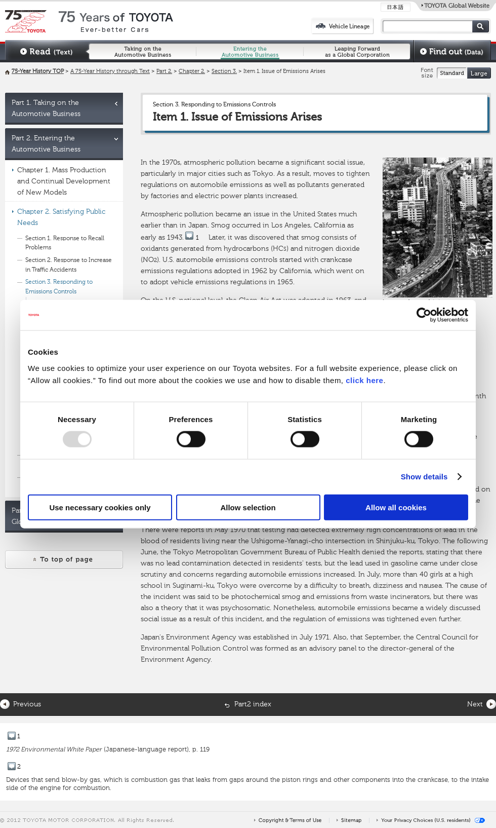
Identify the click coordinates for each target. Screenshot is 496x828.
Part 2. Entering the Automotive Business (46, 144)
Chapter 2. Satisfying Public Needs (61, 217)
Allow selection (247, 507)
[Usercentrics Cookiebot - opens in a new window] (424, 315)
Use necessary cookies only (99, 507)
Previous (27, 704)
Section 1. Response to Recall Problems (64, 243)
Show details (424, 476)
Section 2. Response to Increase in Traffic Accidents (68, 265)
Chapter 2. (192, 71)
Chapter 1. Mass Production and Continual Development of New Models (63, 181)
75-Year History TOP (38, 71)
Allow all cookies (396, 507)
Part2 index (252, 704)
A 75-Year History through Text (110, 71)
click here (364, 379)
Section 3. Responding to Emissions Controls (59, 287)
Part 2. (164, 71)
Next (475, 704)
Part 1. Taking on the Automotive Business (46, 108)
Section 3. (224, 71)
